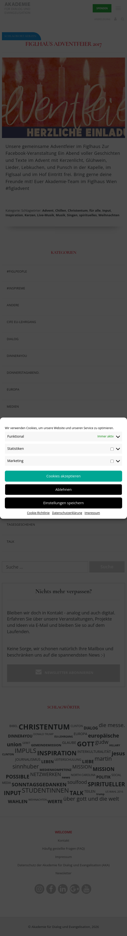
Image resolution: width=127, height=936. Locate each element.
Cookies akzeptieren (63, 475)
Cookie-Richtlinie (38, 513)
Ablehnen (63, 489)
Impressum (92, 513)
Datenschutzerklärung (67, 513)
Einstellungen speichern (63, 502)
